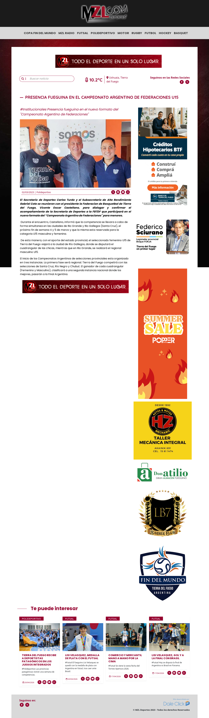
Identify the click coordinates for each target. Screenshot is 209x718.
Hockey (165, 33)
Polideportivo (103, 33)
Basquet (181, 33)
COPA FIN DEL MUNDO (40, 33)
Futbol (150, 33)
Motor (123, 33)
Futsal (82, 33)
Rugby (137, 33)
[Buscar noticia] (51, 79)
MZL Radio (66, 33)
